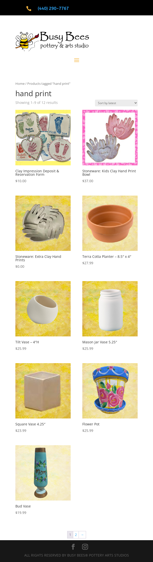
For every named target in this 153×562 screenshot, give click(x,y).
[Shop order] (116, 103)
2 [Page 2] (76, 534)
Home (20, 83)
